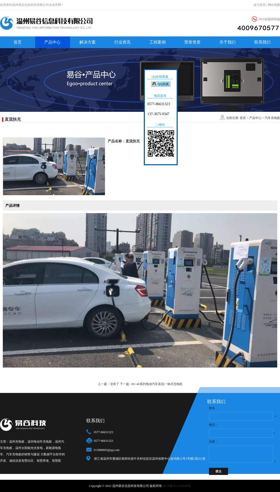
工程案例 (157, 42)
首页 (17, 42)
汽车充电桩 (272, 118)
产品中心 (52, 42)
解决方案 (87, 42)
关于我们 (227, 42)
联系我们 (262, 42)
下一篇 (151, 384)
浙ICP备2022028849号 (176, 486)
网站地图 (274, 5)
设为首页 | (261, 5)
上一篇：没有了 (108, 384)
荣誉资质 (192, 42)
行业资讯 (122, 42)
